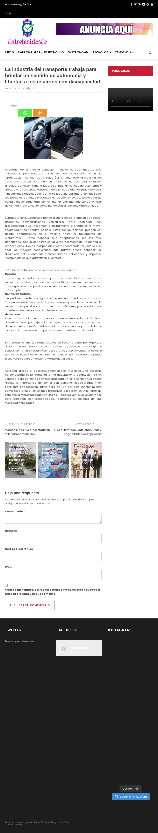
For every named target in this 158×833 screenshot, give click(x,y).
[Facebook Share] (5, 106)
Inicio (9, 52)
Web (8, 567)
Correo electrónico (19, 549)
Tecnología (102, 52)
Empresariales (30, 52)
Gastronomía (78, 52)
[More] (40, 110)
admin (9, 88)
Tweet (13, 105)
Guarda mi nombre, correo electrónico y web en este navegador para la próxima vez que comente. (52, 592)
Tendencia (124, 52)
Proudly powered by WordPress (23, 822)
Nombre (11, 531)
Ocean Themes (14, 824)
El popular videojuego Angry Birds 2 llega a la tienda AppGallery (78, 432)
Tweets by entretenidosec (20, 641)
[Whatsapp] (25, 110)
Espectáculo (54, 52)
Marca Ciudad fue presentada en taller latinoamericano (27, 432)
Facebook (79, 648)
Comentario (15, 511)
